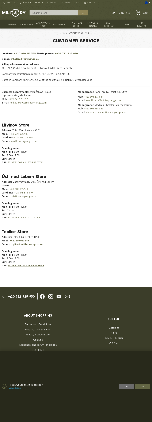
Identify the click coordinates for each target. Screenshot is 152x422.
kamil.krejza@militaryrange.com (104, 100)
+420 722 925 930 (66, 53)
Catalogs (114, 327)
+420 (12, 99)
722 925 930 (21, 134)
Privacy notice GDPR (38, 334)
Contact (9, 2)
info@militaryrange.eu (25, 58)
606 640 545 (22, 240)
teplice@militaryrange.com (27, 244)
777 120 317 (21, 99)
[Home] (64, 32)
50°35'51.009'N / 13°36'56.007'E (25, 162)
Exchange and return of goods (38, 344)
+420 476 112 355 (25, 53)
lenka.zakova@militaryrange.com (28, 102)
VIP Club (89, 2)
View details (15, 388)
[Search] (54, 12)
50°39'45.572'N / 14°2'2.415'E (24, 217)
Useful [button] (24, 2)
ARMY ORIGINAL (71, 2)
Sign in (125, 12)
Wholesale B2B (114, 338)
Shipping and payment (38, 329)
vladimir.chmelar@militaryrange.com (106, 112)
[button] (113, 13)
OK (143, 386)
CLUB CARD (38, 349)
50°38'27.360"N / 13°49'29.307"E (26, 265)
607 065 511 (21, 189)
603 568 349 (96, 108)
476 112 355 (26, 137)
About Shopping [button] (45, 2)
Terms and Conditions (38, 324)
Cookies (38, 339)
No (127, 386)
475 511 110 (26, 192)
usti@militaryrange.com (24, 196)
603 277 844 (96, 96)
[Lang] (147, 2)
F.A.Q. (114, 333)
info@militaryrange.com (24, 141)
